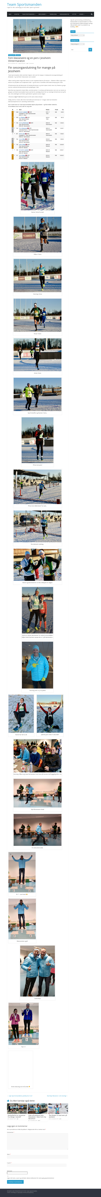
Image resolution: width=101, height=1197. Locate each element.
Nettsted (9, 1171)
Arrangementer (64, 14)
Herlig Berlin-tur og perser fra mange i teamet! (16, 1116)
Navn (9, 1154)
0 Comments (30, 63)
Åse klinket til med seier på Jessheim (58, 1116)
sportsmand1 (23, 63)
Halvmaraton (12, 55)
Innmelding (53, 14)
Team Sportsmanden (24, 4)
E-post (9, 1163)
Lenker (81, 14)
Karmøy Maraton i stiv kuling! (57, 1096)
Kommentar (10, 1132)
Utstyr (74, 14)
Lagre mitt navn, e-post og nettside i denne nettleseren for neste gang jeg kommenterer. (30, 1178)
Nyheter (16, 14)
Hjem (10, 14)
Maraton (18, 55)
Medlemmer (42, 14)
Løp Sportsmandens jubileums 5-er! (19, 1096)
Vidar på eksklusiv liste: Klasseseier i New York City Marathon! (37, 1117)
